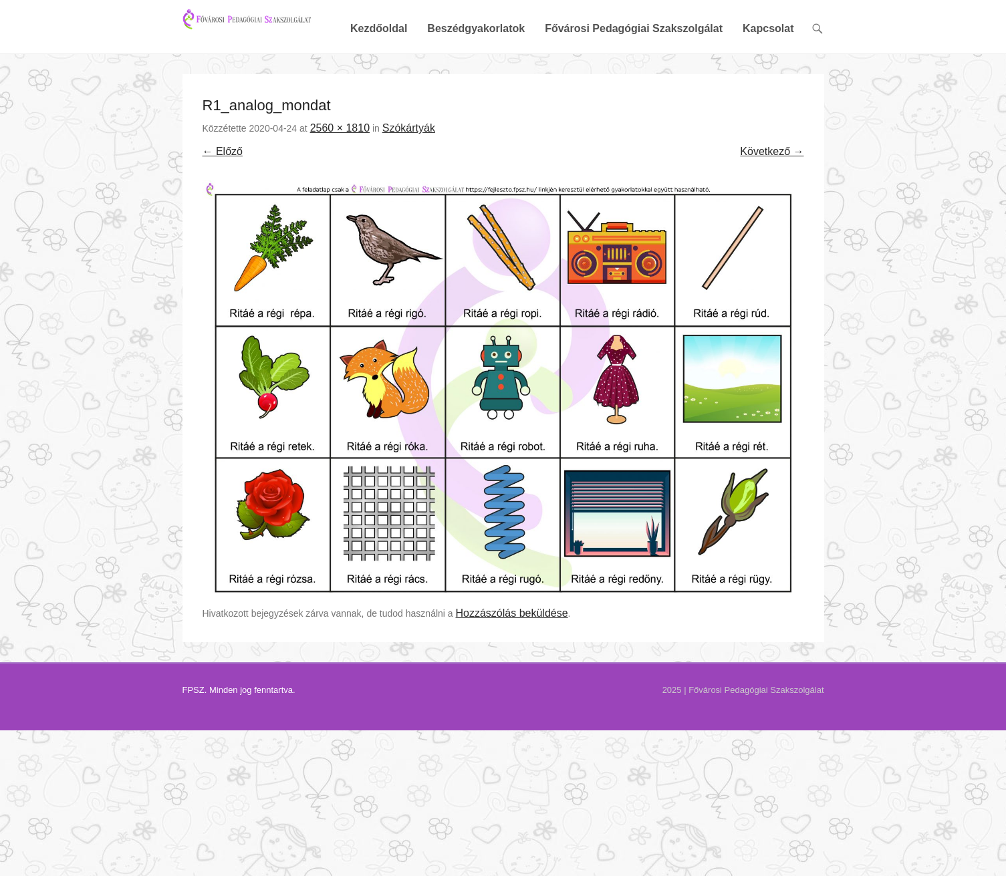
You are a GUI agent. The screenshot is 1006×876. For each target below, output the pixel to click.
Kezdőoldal (378, 75)
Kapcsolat (768, 75)
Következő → (771, 197)
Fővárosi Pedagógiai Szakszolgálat (634, 75)
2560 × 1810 (340, 174)
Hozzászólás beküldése (512, 659)
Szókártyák (408, 174)
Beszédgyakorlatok (476, 75)
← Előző (223, 197)
